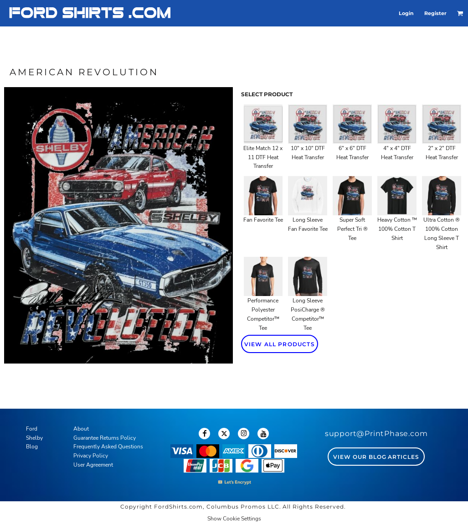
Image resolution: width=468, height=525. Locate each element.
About (81, 428)
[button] (460, 13)
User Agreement (93, 464)
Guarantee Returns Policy (104, 438)
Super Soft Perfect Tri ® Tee (352, 229)
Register (435, 13)
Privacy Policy (90, 455)
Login (406, 13)
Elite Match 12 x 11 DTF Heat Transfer (263, 157)
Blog (32, 446)
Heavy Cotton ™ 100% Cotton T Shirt (397, 229)
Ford (31, 428)
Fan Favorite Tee (263, 220)
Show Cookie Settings (234, 518)
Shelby (34, 438)
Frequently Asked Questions (108, 446)
